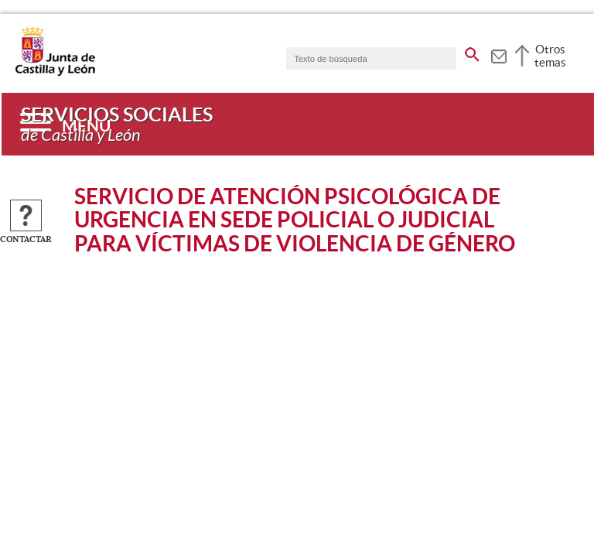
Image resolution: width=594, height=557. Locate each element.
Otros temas (550, 56)
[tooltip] (498, 54)
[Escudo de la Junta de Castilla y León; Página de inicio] (55, 72)
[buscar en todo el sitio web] (472, 52)
